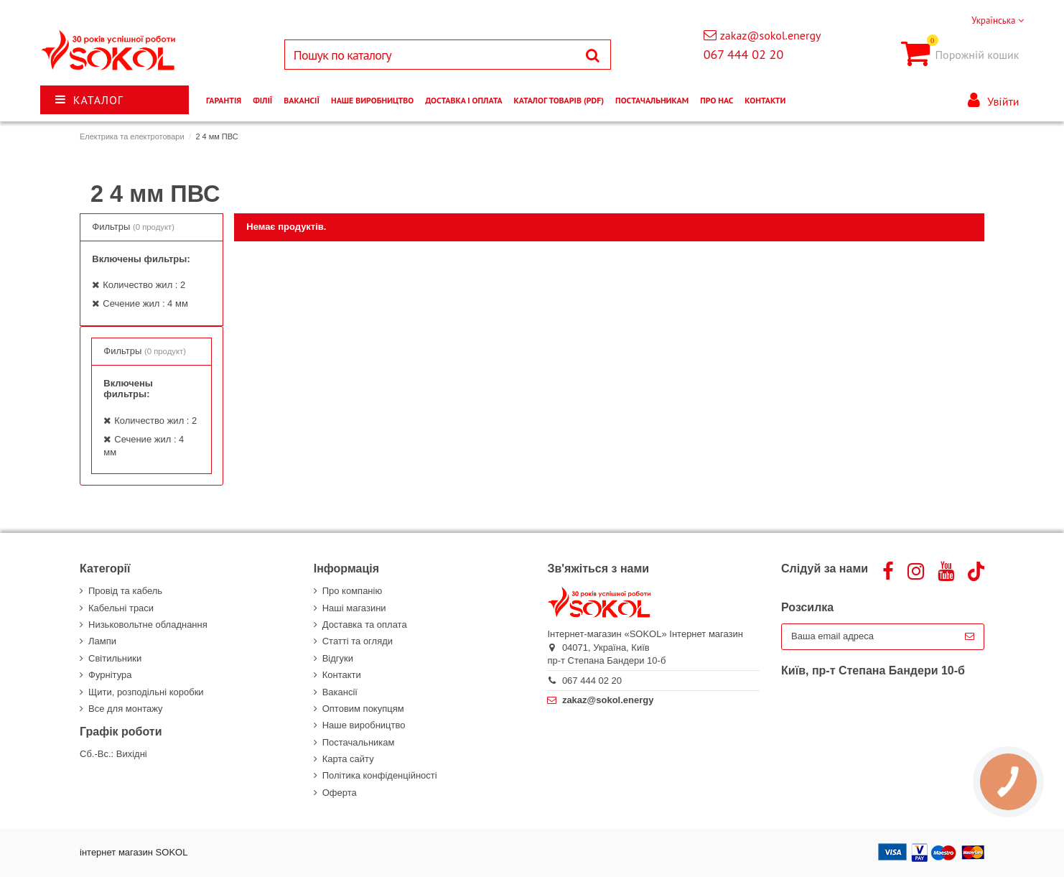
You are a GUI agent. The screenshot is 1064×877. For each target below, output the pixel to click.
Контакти (341, 674)
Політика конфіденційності (379, 775)
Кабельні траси (121, 608)
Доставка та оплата (364, 624)
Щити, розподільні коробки (146, 692)
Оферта (339, 792)
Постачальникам (358, 742)
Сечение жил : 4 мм (145, 303)
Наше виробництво (364, 725)
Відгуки (337, 658)
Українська (997, 20)
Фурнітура (109, 674)
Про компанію (352, 590)
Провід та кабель (125, 590)
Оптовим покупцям (363, 708)
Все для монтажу (125, 708)
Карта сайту (348, 758)
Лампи (102, 641)
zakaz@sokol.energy (770, 35)
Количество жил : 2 (144, 284)
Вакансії (340, 692)
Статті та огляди (357, 641)
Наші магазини (354, 608)
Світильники (114, 658)
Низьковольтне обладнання (147, 624)
